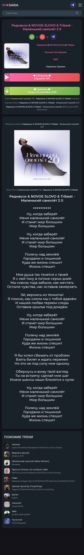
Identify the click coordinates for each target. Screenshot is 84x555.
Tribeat (70, 45)
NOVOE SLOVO (57, 45)
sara (10, 5)
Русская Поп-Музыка (55, 52)
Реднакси (42, 45)
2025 (55, 59)
